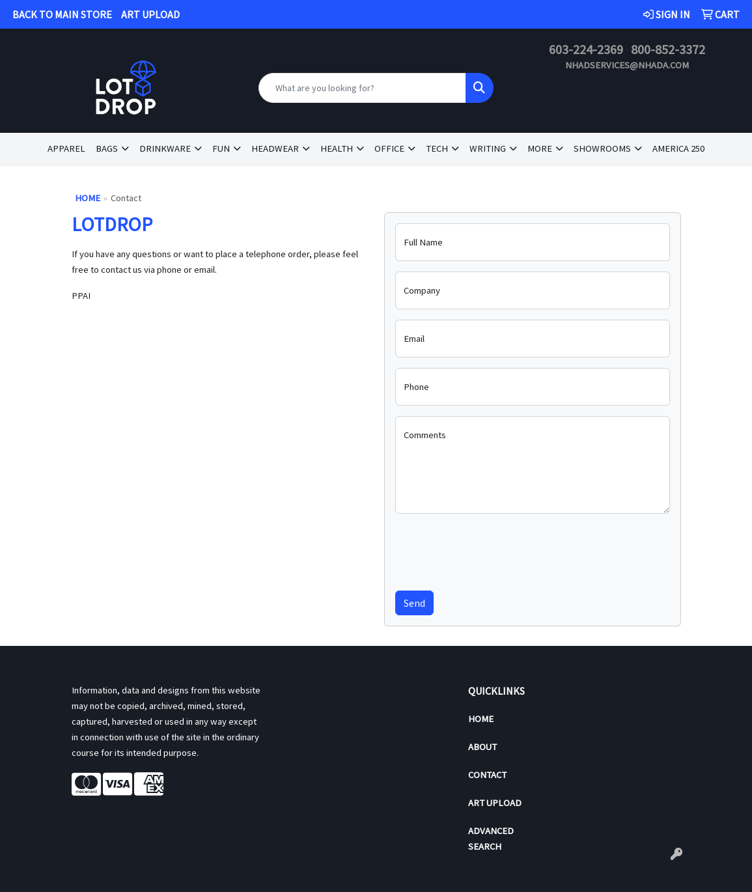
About (482, 747)
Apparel (66, 148)
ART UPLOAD (150, 14)
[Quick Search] (362, 88)
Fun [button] (221, 148)
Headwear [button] (275, 148)
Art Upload (495, 803)
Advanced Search (491, 838)
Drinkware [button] (165, 148)
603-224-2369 (586, 49)
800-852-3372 (668, 49)
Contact (487, 775)
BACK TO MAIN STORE (62, 14)
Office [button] (389, 148)
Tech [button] (437, 148)
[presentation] (494, 549)
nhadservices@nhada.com (627, 65)
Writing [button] (487, 148)
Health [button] (336, 148)
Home (87, 198)
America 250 (678, 148)
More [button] (539, 148)
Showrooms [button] (602, 148)
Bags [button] (107, 148)
